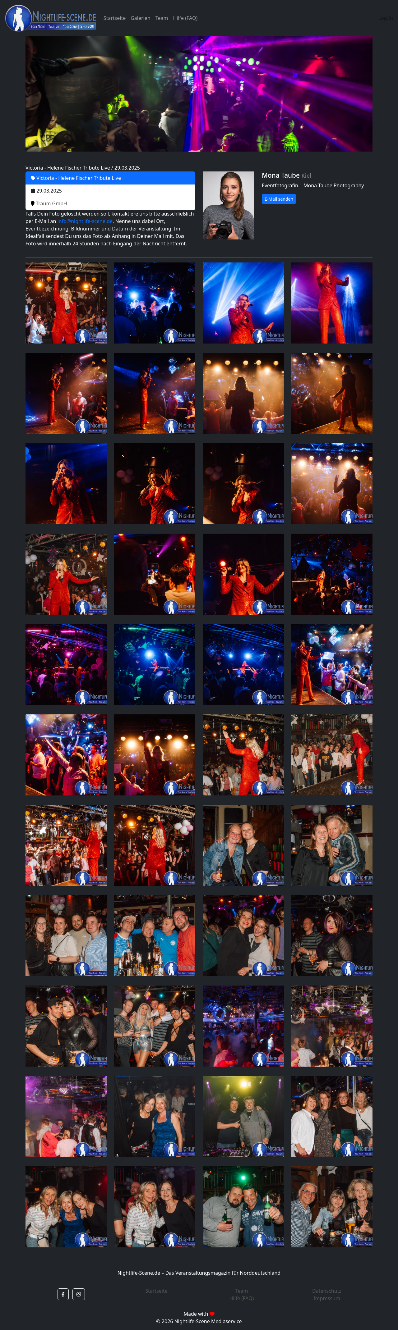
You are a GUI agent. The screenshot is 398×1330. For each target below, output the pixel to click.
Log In (385, 18)
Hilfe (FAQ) (185, 18)
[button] (63, 1294)
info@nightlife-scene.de (85, 221)
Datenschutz (326, 1290)
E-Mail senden (279, 199)
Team (161, 18)
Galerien (140, 18)
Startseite (115, 18)
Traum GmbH (49, 203)
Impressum (326, 1298)
